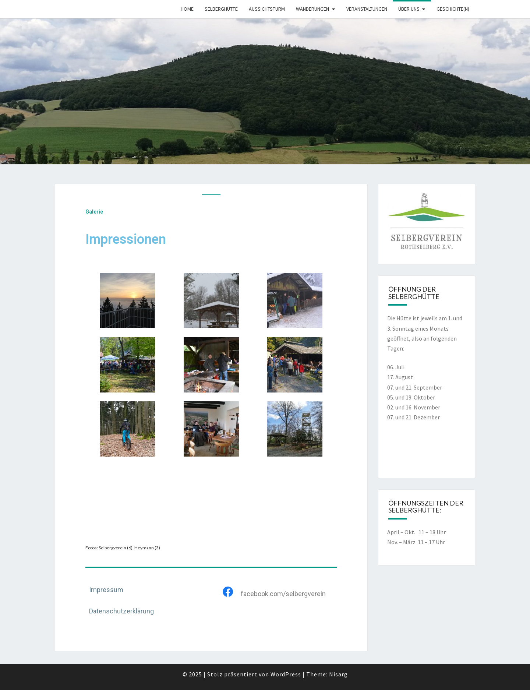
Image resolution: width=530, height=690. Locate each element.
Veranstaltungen (366, 9)
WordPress (286, 674)
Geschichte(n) (453, 9)
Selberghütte (221, 9)
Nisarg (338, 674)
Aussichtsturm (267, 9)
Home (187, 9)
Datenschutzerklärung (121, 611)
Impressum (106, 590)
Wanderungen (312, 9)
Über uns (409, 9)
